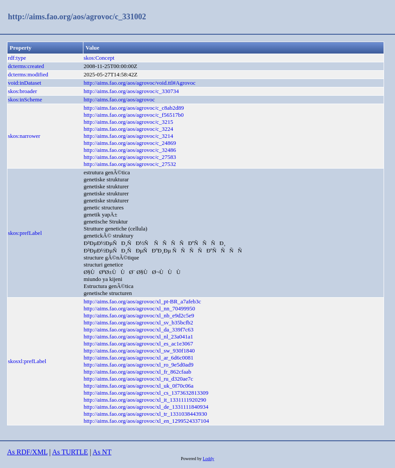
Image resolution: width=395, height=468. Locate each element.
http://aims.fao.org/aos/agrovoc (118, 99)
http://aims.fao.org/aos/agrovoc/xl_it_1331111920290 (144, 399)
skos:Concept (98, 57)
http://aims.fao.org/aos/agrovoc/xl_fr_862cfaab (137, 371)
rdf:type (17, 57)
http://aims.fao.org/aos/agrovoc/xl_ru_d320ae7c (138, 378)
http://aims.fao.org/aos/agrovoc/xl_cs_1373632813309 (145, 392)
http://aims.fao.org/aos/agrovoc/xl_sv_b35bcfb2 (138, 322)
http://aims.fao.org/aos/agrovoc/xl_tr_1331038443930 (145, 413)
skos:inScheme (25, 99)
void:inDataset (24, 82)
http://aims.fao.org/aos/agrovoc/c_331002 (77, 16)
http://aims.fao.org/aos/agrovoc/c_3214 (128, 136)
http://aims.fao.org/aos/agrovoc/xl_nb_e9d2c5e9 (138, 315)
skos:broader (22, 91)
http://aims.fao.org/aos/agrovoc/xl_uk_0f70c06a (138, 385)
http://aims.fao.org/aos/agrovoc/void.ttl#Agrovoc (139, 82)
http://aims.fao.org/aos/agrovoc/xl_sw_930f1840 (138, 350)
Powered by (192, 458)
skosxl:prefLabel (27, 361)
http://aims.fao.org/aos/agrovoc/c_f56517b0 (133, 115)
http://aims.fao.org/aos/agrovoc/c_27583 (129, 157)
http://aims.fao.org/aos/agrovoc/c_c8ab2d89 (133, 107)
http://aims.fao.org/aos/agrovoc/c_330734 (131, 91)
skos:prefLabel (25, 233)
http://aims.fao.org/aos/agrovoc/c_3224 (128, 129)
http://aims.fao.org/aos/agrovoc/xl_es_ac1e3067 (138, 343)
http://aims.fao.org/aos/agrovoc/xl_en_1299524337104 (146, 421)
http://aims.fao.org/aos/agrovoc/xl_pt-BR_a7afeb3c (142, 301)
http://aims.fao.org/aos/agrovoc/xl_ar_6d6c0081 (138, 357)
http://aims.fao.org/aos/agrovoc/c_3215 (128, 122)
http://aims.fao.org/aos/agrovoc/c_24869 (129, 143)
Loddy (208, 458)
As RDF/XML (27, 452)
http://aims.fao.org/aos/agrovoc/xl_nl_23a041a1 (138, 336)
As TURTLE (70, 452)
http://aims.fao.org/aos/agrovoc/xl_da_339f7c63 (138, 329)
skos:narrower (24, 136)
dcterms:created (26, 66)
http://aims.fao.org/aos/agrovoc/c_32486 (129, 150)
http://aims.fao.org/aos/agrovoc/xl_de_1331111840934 (145, 406)
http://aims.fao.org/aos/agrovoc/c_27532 (129, 164)
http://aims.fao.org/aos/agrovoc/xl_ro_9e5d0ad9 (138, 364)
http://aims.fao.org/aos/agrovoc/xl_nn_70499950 (139, 308)
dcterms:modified (28, 74)
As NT (102, 452)
